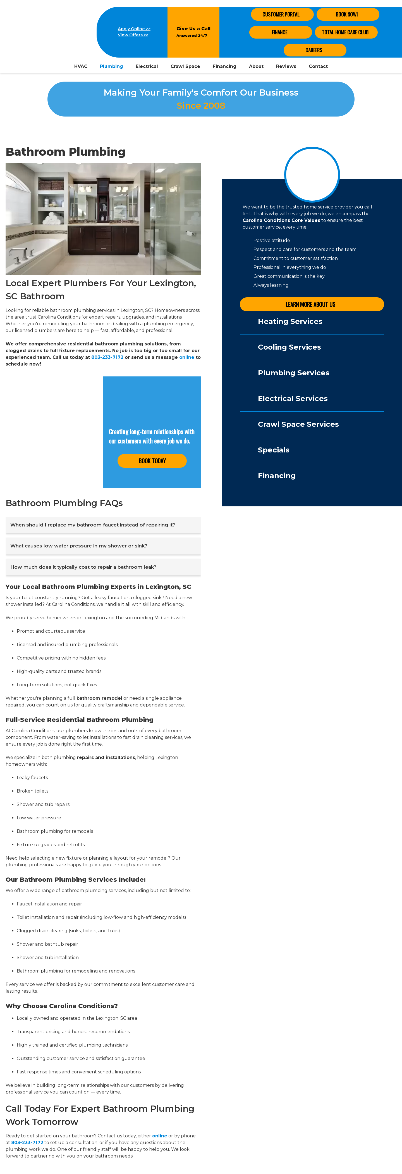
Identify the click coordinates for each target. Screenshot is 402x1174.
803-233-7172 (107, 357)
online (186, 357)
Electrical (147, 66)
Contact (318, 66)
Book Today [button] (152, 461)
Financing (224, 66)
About (256, 66)
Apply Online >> (134, 28)
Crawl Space (185, 66)
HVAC (80, 66)
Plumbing (111, 66)
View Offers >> (133, 34)
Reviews (286, 66)
